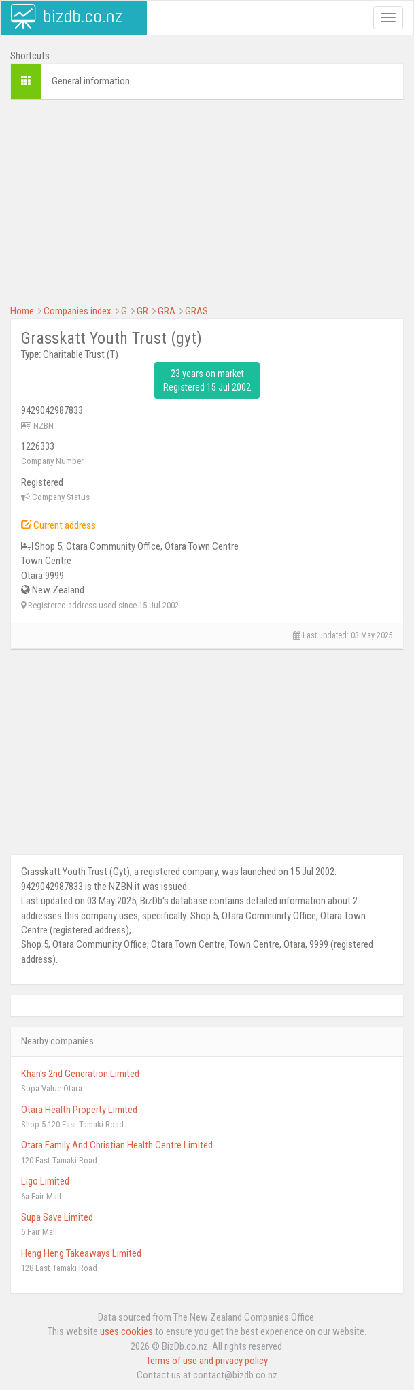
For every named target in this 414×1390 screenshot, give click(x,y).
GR (142, 311)
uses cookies (126, 1331)
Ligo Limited (45, 1181)
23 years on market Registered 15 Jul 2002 (207, 380)
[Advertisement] (207, 209)
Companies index (77, 311)
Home (22, 311)
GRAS (196, 311)
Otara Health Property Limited (79, 1110)
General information (91, 81)
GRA (166, 311)
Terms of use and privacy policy (207, 1361)
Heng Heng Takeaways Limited (81, 1253)
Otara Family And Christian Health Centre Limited (117, 1145)
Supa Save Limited (57, 1217)
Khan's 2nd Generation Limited (80, 1074)
